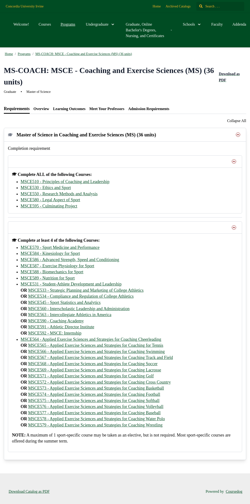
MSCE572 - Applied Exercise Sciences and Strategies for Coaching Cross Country (99, 382)
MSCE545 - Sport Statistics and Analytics (64, 302)
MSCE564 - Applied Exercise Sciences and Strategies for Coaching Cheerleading (91, 339)
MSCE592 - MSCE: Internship (55, 333)
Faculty (217, 24)
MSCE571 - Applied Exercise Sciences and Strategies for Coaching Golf (91, 376)
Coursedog (234, 491)
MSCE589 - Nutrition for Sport (48, 278)
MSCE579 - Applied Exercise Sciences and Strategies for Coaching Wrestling (95, 425)
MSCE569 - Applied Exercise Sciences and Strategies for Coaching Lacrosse (94, 370)
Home (157, 6)
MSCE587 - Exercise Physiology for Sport (57, 265)
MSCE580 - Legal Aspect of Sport (50, 199)
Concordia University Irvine (25, 6)
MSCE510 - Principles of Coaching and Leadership (65, 181)
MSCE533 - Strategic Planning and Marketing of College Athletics (86, 290)
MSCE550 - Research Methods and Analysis (59, 193)
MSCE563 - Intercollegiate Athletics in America (69, 314)
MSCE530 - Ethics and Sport (46, 187)
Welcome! (21, 24)
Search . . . (209, 6)
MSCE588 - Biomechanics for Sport (52, 271)
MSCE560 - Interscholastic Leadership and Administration (79, 308)
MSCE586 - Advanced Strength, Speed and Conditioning (70, 259)
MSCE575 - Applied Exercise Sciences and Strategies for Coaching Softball (93, 400)
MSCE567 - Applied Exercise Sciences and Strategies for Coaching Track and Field (100, 357)
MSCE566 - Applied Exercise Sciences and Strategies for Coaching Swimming (96, 351)
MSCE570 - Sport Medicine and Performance (60, 247)
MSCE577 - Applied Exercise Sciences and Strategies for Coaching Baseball (94, 412)
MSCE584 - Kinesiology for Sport (50, 253)
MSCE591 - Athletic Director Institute (61, 327)
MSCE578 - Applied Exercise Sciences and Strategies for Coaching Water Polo (96, 418)
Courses (45, 24)
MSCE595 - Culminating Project (49, 206)
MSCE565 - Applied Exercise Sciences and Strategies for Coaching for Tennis (95, 345)
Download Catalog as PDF (29, 491)
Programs (68, 24)
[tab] (17, 109)
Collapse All (236, 121)
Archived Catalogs (178, 6)
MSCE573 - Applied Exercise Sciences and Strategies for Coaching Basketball (96, 388)
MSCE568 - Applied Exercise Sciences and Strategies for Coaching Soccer (93, 363)
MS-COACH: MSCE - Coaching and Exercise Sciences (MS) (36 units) (83, 54)
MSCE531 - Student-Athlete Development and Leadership (71, 284)
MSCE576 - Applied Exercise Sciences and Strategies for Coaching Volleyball (96, 406)
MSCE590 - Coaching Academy (56, 321)
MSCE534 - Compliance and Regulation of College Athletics (81, 296)
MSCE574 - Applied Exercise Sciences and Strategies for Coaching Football (94, 394)
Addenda (239, 24)
